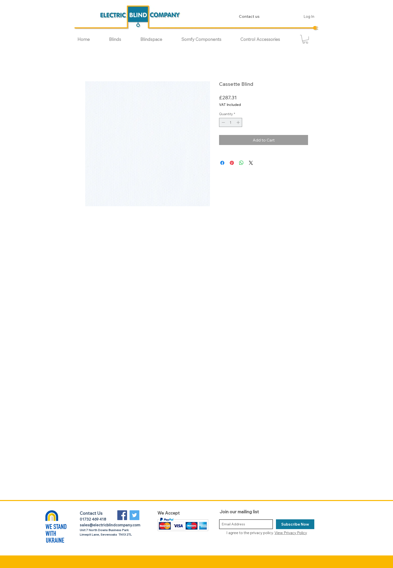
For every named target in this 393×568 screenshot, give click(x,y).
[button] (121, 39)
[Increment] (239, 122)
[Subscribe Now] (295, 524)
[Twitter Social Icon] (134, 515)
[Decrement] (223, 122)
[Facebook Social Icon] (122, 515)
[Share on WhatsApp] (241, 163)
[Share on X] (251, 163)
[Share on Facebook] (222, 163)
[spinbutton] (231, 122)
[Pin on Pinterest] (232, 163)
